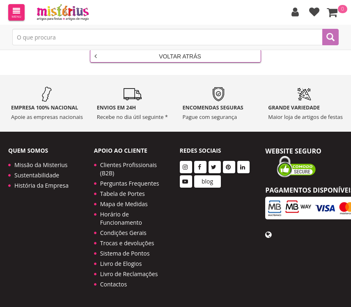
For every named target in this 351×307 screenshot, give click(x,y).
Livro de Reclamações (129, 274)
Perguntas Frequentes (129, 183)
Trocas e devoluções (127, 243)
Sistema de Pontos (125, 253)
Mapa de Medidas (124, 204)
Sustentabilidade (36, 175)
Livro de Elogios (121, 263)
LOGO (63, 12)
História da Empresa (41, 185)
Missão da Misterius (40, 165)
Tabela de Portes (122, 194)
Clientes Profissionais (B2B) (128, 169)
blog (207, 181)
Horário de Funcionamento (121, 218)
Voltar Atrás (147, 56)
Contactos (113, 284)
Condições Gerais (123, 233)
